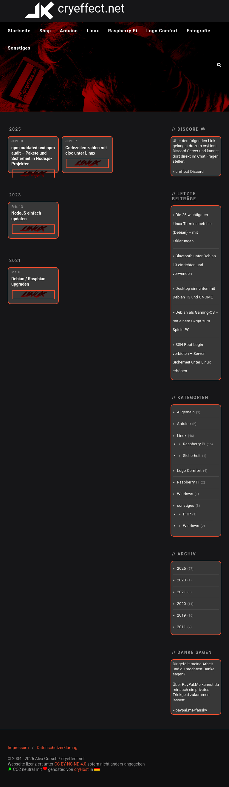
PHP (187, 514)
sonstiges (185, 505)
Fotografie (198, 30)
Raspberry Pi (122, 30)
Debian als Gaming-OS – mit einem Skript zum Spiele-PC (195, 321)
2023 (15, 194)
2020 (181, 603)
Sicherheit (192, 455)
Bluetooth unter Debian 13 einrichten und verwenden (194, 265)
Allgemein (186, 412)
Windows (185, 494)
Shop (45, 30)
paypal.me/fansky (191, 710)
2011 (181, 627)
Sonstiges (19, 48)
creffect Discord (190, 171)
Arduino (69, 30)
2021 (15, 260)
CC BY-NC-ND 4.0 (70, 764)
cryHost (81, 769)
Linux (93, 30)
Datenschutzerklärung (57, 747)
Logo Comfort (162, 30)
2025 (15, 129)
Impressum (18, 747)
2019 (181, 615)
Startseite (19, 30)
